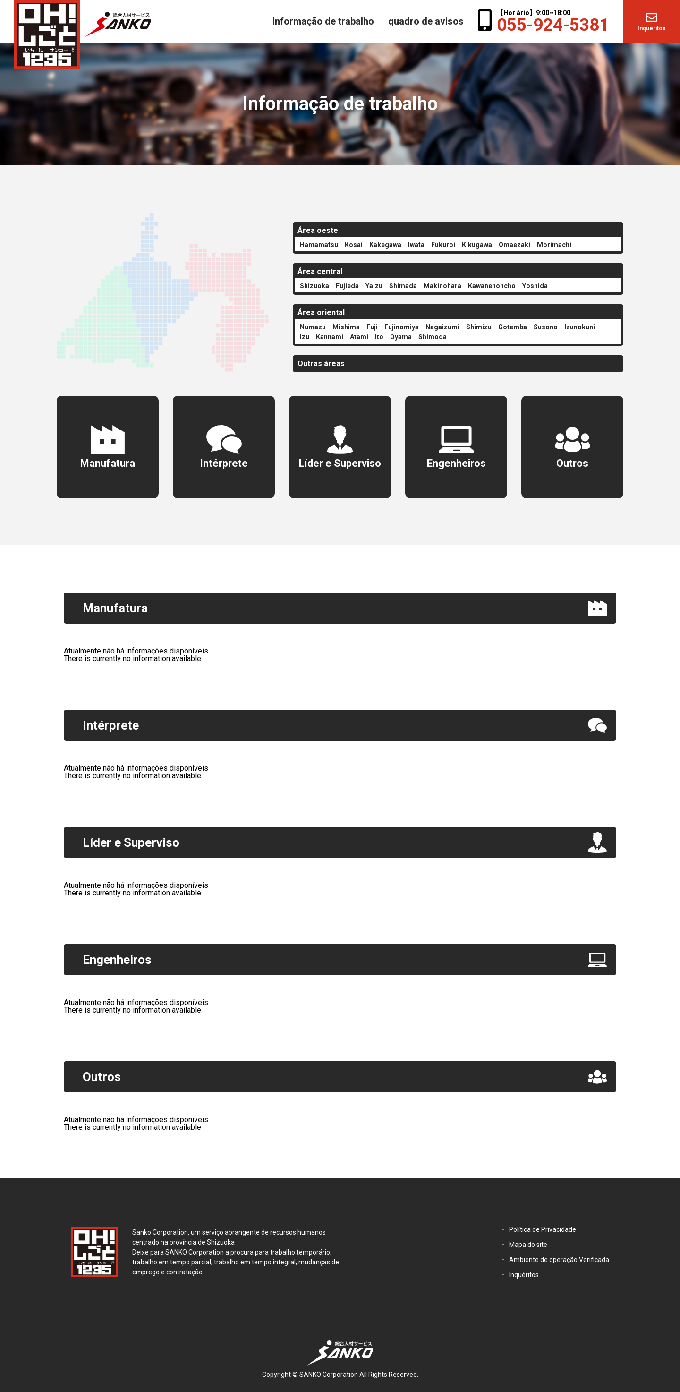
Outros (572, 463)
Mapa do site (528, 1244)
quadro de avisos (426, 21)
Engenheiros (456, 463)
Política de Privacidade (542, 1229)
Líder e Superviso (340, 463)
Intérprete (224, 463)
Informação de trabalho (323, 21)
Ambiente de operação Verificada (559, 1259)
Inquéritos (652, 28)
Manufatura (107, 463)
